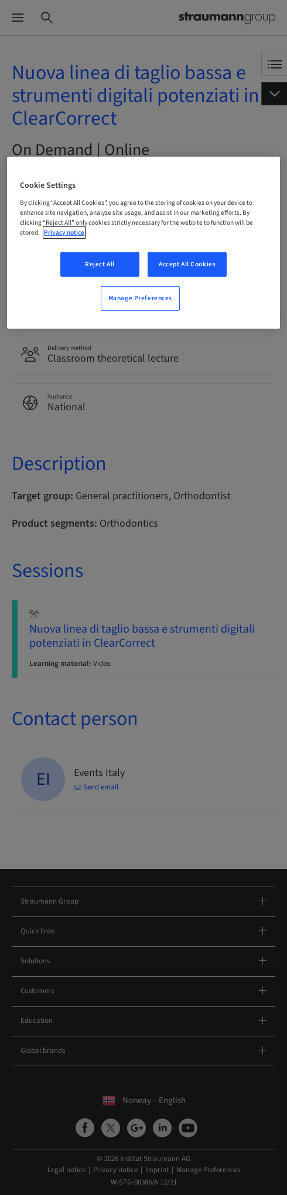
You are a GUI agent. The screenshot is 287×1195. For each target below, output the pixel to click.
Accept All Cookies (187, 264)
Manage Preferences (140, 298)
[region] (143, 243)
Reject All (100, 264)
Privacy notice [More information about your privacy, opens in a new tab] (64, 233)
